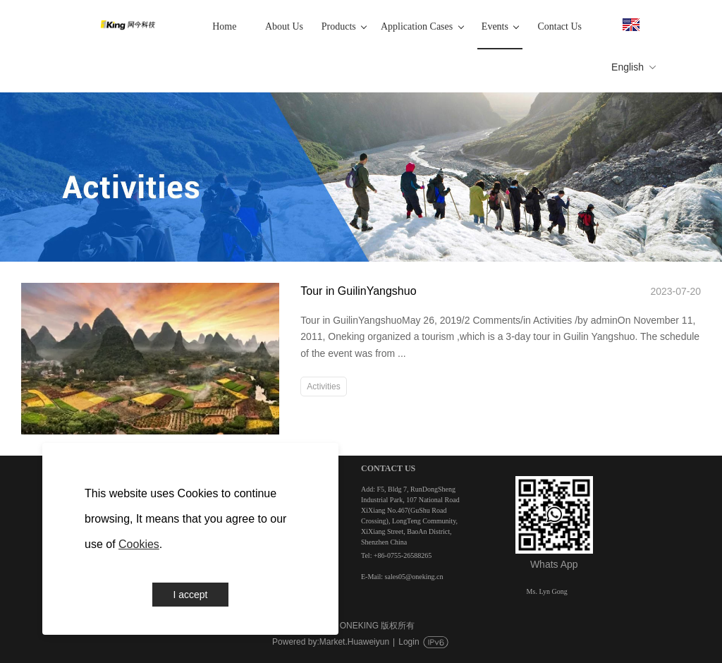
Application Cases (422, 26)
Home (224, 26)
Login (408, 642)
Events (501, 26)
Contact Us (559, 26)
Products (344, 26)
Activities (323, 386)
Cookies (138, 544)
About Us (284, 26)
